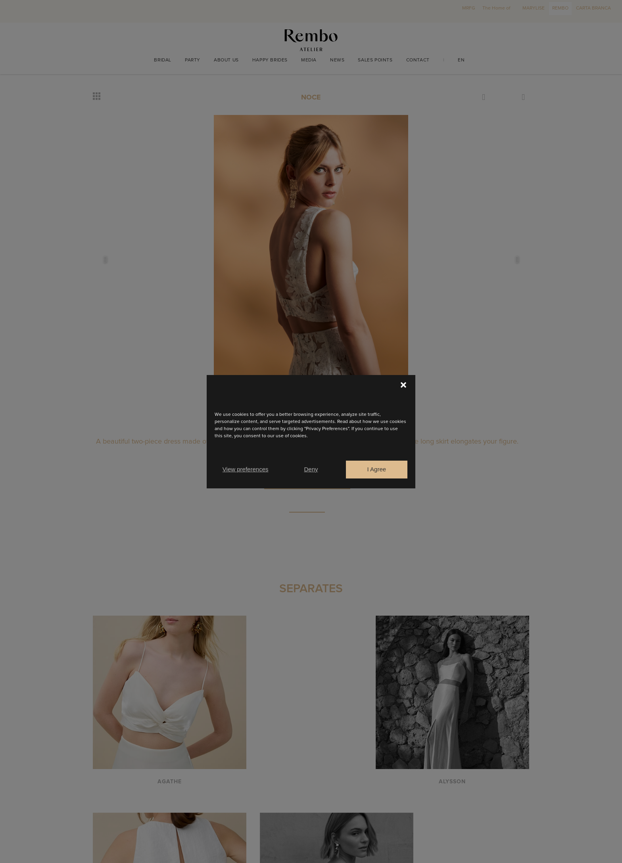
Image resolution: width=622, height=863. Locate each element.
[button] (403, 385)
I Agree (376, 469)
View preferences (246, 469)
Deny (311, 469)
